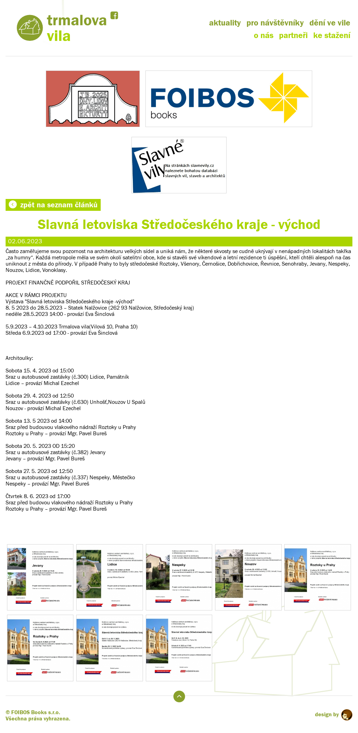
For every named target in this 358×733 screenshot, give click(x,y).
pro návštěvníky (275, 23)
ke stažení (331, 35)
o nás (263, 35)
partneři (293, 35)
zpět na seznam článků (53, 204)
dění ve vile (329, 23)
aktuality (225, 23)
